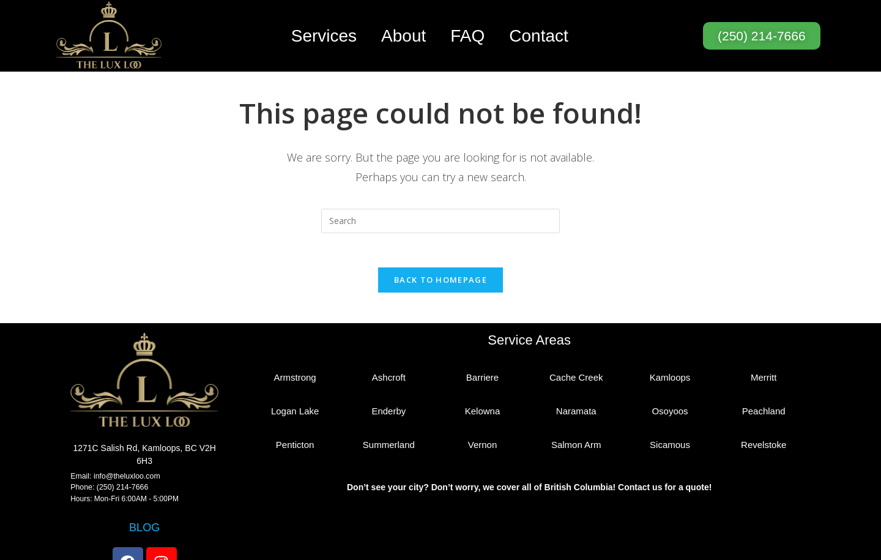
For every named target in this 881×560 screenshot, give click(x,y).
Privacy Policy (570, 549)
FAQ (467, 35)
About (403, 35)
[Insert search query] (440, 179)
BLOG (144, 487)
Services (324, 35)
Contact (538, 35)
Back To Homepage (440, 240)
